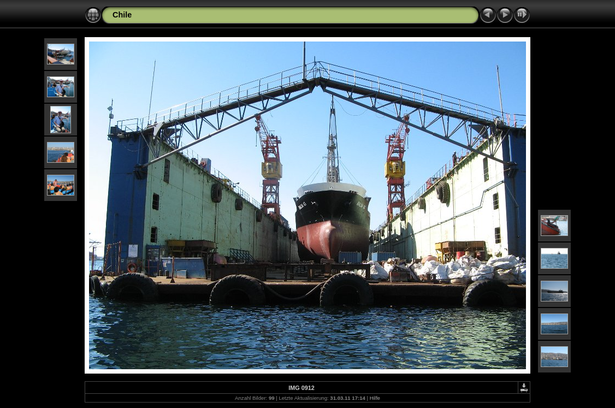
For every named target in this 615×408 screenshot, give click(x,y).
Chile (122, 14)
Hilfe (375, 398)
